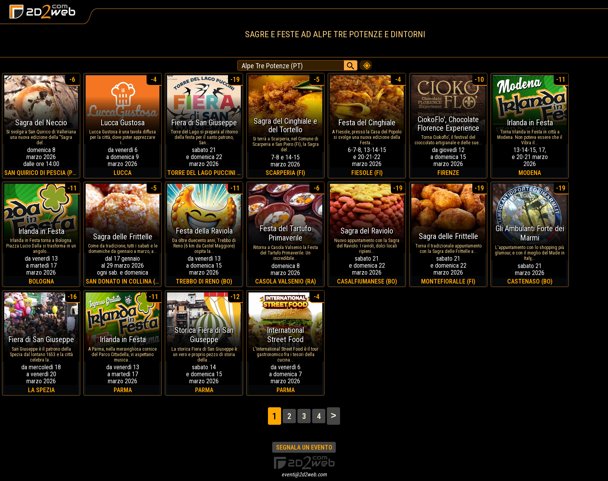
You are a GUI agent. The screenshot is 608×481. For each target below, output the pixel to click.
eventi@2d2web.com (304, 474)
